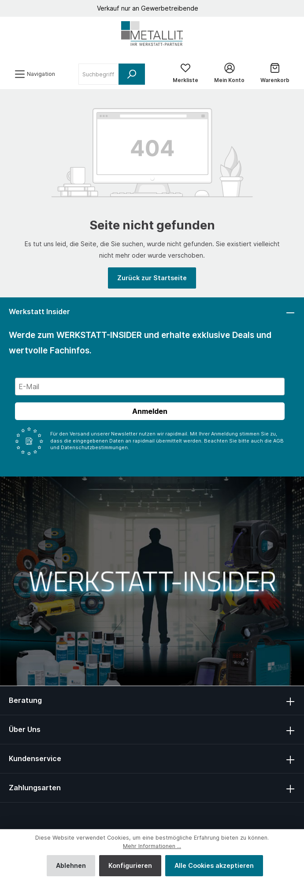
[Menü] (35, 74)
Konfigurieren (130, 865)
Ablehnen (71, 865)
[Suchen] (132, 74)
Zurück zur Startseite (152, 277)
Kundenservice (35, 758)
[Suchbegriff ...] (98, 74)
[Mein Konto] (229, 74)
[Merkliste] (185, 74)
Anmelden (149, 411)
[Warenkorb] (275, 74)
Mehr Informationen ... (152, 846)
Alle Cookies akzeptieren (214, 865)
